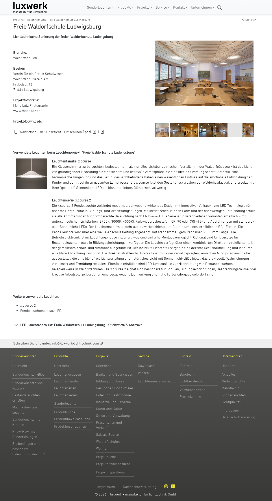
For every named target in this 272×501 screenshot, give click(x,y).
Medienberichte (233, 381)
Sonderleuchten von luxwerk (27, 385)
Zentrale (186, 366)
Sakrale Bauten (107, 434)
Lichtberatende (191, 381)
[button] (249, 28)
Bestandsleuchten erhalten (26, 397)
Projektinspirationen (111, 472)
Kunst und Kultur (109, 409)
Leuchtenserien (66, 395)
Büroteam (187, 374)
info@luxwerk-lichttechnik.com (75, 343)
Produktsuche (64, 412)
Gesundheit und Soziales (115, 388)
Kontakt (179, 7)
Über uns (228, 366)
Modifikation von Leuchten (24, 409)
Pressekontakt (190, 397)
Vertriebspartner (192, 390)
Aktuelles (229, 374)
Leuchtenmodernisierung (157, 381)
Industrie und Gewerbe (113, 402)
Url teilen (249, 19)
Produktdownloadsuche (72, 419)
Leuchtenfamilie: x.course (71, 161)
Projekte (143, 7)
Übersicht (19, 366)
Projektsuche (106, 457)
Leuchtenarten (65, 388)
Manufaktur (230, 388)
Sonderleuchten (99, 7)
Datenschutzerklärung (238, 417)
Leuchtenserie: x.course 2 (71, 200)
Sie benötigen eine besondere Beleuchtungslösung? (28, 448)
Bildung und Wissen (111, 381)
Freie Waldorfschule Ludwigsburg (69, 19)
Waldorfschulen (25, 58)
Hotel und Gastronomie (113, 395)
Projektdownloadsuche (113, 464)
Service (161, 7)
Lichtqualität (231, 402)
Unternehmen (201, 7)
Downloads (146, 366)
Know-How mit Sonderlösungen (24, 434)
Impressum (230, 410)
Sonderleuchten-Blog (28, 374)
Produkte (124, 7)
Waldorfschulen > (38, 19)
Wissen (143, 373)
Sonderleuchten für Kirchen (27, 422)
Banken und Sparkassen (114, 374)
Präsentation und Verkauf (109, 425)
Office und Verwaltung (113, 415)
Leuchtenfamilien (67, 381)
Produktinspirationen (70, 426)
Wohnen (102, 448)
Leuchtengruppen (67, 374)
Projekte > (20, 19)
